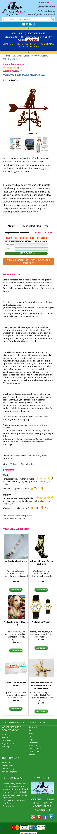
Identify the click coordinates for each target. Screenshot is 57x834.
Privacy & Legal (8, 768)
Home (7, 55)
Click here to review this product (17, 515)
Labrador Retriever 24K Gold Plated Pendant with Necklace (41, 685)
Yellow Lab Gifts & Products (23, 464)
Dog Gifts (17, 55)
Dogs (31, 739)
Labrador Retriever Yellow (36, 55)
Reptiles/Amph (35, 748)
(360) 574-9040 (46, 6)
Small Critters (34, 751)
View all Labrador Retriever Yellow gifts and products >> (28, 261)
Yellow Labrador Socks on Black (41, 562)
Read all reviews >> (13, 64)
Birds (31, 730)
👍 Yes (34, 488)
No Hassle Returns (46, 11)
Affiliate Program (9, 771)
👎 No (44, 488)
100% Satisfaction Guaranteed (41, 14)
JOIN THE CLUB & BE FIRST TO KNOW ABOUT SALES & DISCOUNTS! (42, 804)
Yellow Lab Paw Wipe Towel (15, 684)
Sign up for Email (9, 743)
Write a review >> (12, 71)
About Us (6, 762)
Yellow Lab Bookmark (16, 561)
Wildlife (32, 754)
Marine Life (33, 745)
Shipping (6, 734)
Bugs (31, 733)
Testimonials (7, 765)
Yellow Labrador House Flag (16, 623)
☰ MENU (28, 24)
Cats (30, 736)
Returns (5, 737)
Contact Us (7, 740)
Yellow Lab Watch (41, 621)
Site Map (5, 746)
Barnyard (33, 727)
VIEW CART (45, 2)
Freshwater (33, 742)
